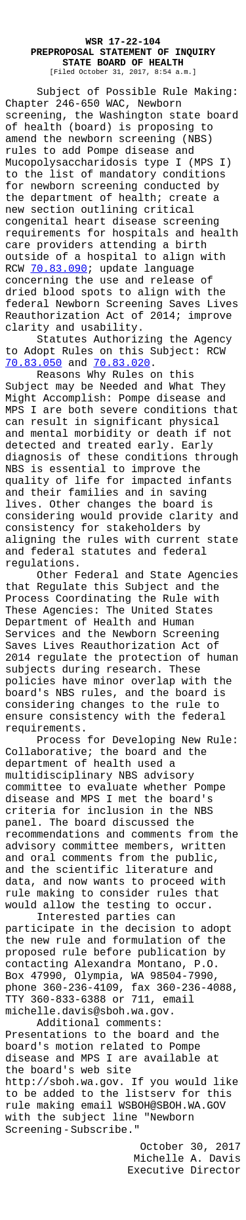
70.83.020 (121, 363)
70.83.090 (58, 269)
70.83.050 (33, 363)
